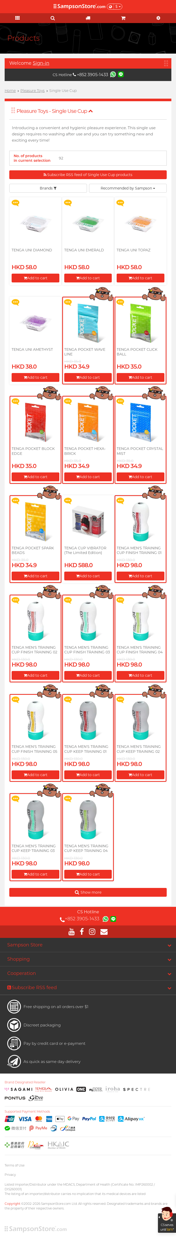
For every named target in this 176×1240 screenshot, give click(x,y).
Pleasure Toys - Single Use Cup (55, 111)
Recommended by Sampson (128, 188)
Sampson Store (25, 945)
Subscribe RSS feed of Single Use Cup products (88, 174)
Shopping (18, 959)
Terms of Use (15, 1165)
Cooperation (21, 973)
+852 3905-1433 (90, 74)
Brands (48, 188)
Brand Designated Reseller (25, 1082)
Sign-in (41, 63)
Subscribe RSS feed (32, 987)
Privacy (10, 1175)
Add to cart (35, 278)
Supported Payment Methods (27, 1111)
